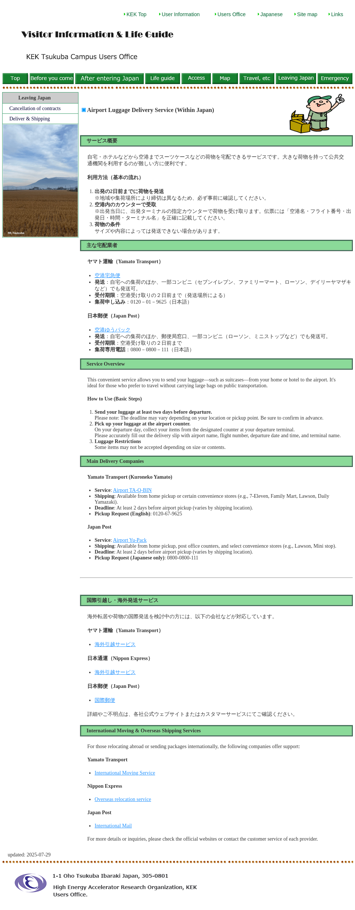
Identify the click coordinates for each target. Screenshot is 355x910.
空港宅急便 (107, 275)
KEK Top (136, 14)
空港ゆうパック (113, 330)
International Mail (113, 826)
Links (337, 14)
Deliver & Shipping (30, 119)
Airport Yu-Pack (130, 540)
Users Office (231, 14)
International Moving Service (125, 773)
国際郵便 (105, 700)
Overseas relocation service (123, 799)
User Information (181, 14)
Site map (307, 14)
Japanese (271, 14)
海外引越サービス (115, 644)
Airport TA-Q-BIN (132, 490)
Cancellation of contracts (35, 108)
